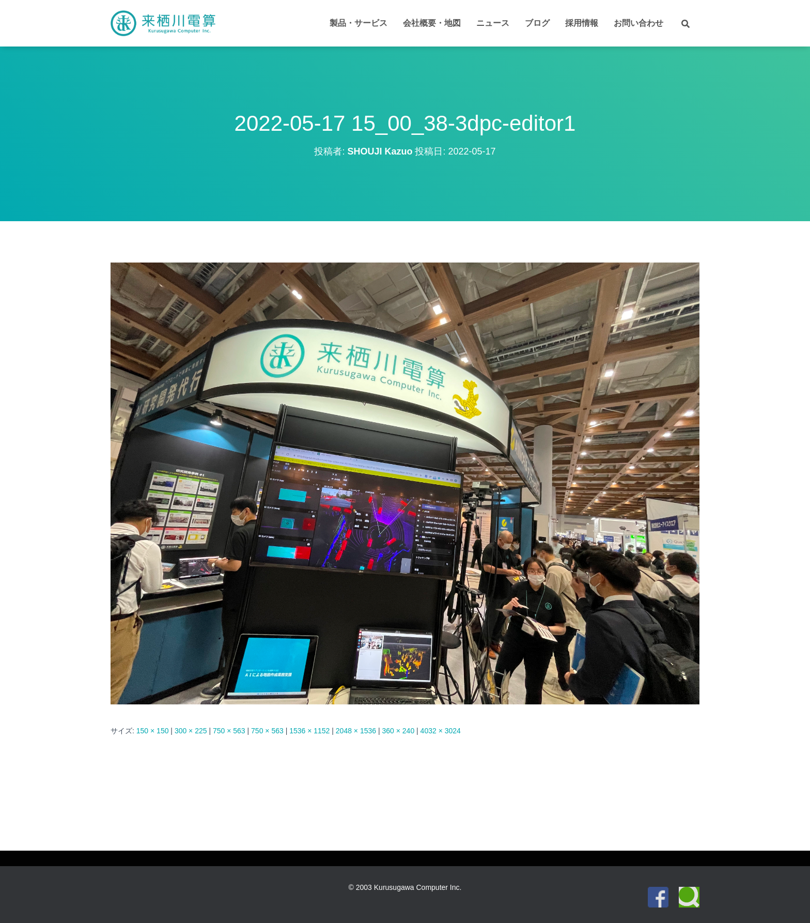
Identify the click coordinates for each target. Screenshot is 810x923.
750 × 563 (229, 731)
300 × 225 (191, 731)
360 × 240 (398, 731)
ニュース (492, 23)
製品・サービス (358, 23)
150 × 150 (152, 731)
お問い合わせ (638, 23)
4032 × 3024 (440, 731)
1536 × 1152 (309, 731)
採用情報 (581, 23)
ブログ (537, 23)
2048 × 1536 (356, 731)
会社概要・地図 (432, 23)
